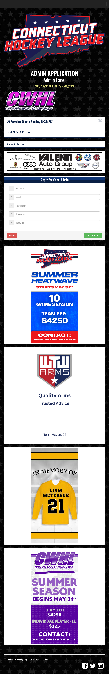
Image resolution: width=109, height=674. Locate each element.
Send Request (93, 235)
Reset (12, 235)
